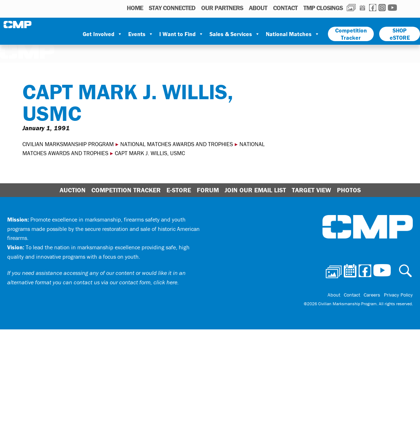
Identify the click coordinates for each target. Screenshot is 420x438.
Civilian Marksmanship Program (18, 24)
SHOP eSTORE (400, 34)
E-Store (178, 190)
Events (140, 34)
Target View (311, 190)
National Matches (293, 34)
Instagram (382, 7)
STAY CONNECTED (172, 8)
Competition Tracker (351, 34)
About (258, 8)
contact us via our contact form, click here (125, 282)
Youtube (392, 7)
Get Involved (102, 34)
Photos (351, 7)
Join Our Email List (255, 190)
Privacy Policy (398, 295)
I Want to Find (181, 34)
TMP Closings (323, 8)
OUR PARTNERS (222, 8)
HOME (135, 8)
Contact (285, 8)
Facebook (372, 7)
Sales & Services (234, 34)
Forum (208, 190)
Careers (372, 295)
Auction (73, 190)
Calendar (362, 7)
